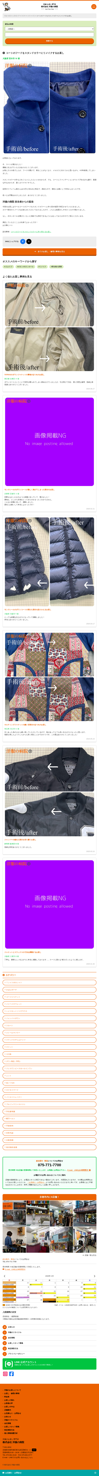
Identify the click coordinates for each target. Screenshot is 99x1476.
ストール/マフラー (13, 1033)
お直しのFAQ (9, 1407)
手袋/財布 (9, 1126)
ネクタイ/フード (12, 1090)
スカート (9, 1025)
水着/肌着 (9, 1140)
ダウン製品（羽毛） (13, 1061)
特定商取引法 (13, 1348)
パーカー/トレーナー (14, 1097)
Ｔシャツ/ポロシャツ (14, 982)
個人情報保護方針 (11, 1433)
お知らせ (11, 1327)
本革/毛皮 (9, 1133)
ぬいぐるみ (10, 1083)
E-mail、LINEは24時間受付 (15, 1269)
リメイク (42, 267)
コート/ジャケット (13, 997)
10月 (28, 16)
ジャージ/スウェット (14, 1004)
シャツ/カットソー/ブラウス (16, 1011)
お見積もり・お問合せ (12, 1413)
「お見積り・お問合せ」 (36, 1182)
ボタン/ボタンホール (26, 267)
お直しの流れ (9, 1400)
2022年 (23, 16)
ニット (8, 1076)
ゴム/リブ (8, 267)
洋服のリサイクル (14, 1332)
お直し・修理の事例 (11, 1393)
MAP (34, 1450)
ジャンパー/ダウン (13, 1018)
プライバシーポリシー (16, 1354)
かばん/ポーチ (11, 990)
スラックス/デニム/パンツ (16, 1040)
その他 (8, 1054)
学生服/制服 (10, 1111)
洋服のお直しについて (12, 1390)
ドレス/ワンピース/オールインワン (19, 1068)
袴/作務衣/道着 (11, 1147)
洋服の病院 (7, 16)
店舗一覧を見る (90, 1255)
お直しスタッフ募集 (15, 1343)
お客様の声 (16, 16)
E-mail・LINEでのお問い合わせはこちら (18, 1457)
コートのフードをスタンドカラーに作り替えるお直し (31, 232)
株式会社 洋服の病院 (49, 6)
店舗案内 (7, 1410)
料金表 (6, 1397)
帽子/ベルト (10, 1119)
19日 (33, 16)
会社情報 (11, 1338)
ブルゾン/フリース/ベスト (16, 1104)
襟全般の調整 (57, 267)
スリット (9, 1047)
